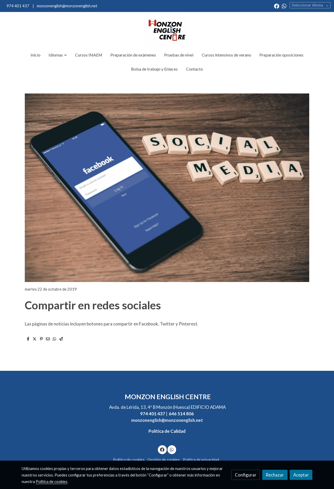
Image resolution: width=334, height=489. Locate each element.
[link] (167, 30)
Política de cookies (129, 459)
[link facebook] (276, 5)
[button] (58, 55)
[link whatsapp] (284, 5)
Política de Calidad (167, 431)
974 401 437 (18, 6)
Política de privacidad (201, 459)
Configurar (246, 475)
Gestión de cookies (163, 459)
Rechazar (275, 475)
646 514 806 (181, 413)
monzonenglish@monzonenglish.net (66, 6)
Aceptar (301, 475)
